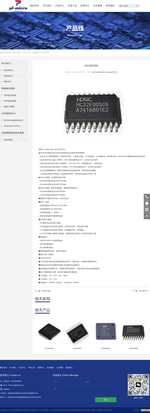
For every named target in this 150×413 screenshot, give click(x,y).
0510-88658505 (147, 197)
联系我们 (110, 5)
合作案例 (97, 5)
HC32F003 (44, 153)
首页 (13, 52)
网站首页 (34, 5)
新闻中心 (85, 5)
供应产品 (20, 52)
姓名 (55, 382)
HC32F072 (143, 291)
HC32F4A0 (46, 291)
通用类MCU (36, 52)
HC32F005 (45, 52)
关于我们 (47, 5)
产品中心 (59, 5)
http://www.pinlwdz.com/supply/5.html (104, 72)
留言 (55, 388)
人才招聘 (59, 368)
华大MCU (27, 52)
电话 (87, 382)
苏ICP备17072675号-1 (104, 410)
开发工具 (72, 5)
